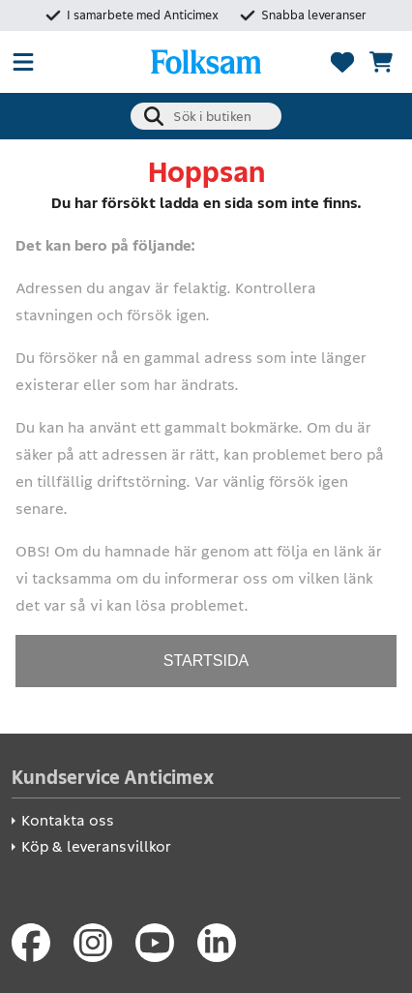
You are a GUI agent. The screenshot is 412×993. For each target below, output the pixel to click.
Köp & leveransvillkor (96, 846)
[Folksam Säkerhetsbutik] (206, 62)
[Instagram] (93, 942)
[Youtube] (154, 942)
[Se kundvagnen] (381, 62)
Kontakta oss (67, 820)
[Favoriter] (342, 62)
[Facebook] (31, 942)
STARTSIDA (206, 660)
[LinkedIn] (216, 942)
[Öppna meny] (23, 62)
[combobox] (206, 116)
